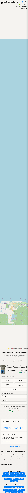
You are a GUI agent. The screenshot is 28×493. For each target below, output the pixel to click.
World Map (18, 6)
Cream (11, 487)
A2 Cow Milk (13, 473)
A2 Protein (14, 481)
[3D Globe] (20, 2)
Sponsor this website (14, 446)
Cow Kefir (7, 490)
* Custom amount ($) (7, 393)
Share (5, 361)
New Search (24, 6)
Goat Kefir (14, 490)
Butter (6, 487)
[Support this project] (23, 2)
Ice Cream (21, 490)
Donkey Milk (14, 476)
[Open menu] (25, 2)
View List (22, 360)
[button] (2, 6)
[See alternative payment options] (16, 411)
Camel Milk (22, 476)
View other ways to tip (14, 415)
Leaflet (9, 348)
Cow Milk (6, 473)
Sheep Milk (6, 476)
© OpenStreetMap (16, 348)
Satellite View (24, 8)
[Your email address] (14, 403)
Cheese (17, 487)
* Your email (4, 400)
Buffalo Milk (8, 478)
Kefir (22, 487)
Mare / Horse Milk (18, 478)
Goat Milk (21, 473)
